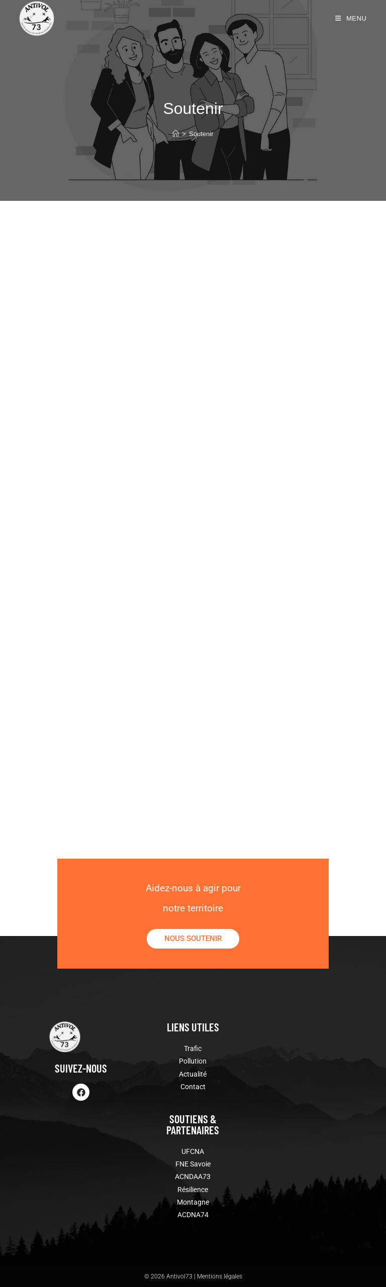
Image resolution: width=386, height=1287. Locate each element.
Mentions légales (219, 1276)
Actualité (193, 1074)
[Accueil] (175, 134)
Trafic (193, 1048)
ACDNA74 (193, 1215)
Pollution (193, 1061)
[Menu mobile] (351, 18)
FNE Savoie (193, 1164)
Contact (193, 1087)
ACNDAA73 (193, 1177)
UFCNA (192, 1151)
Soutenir (201, 134)
